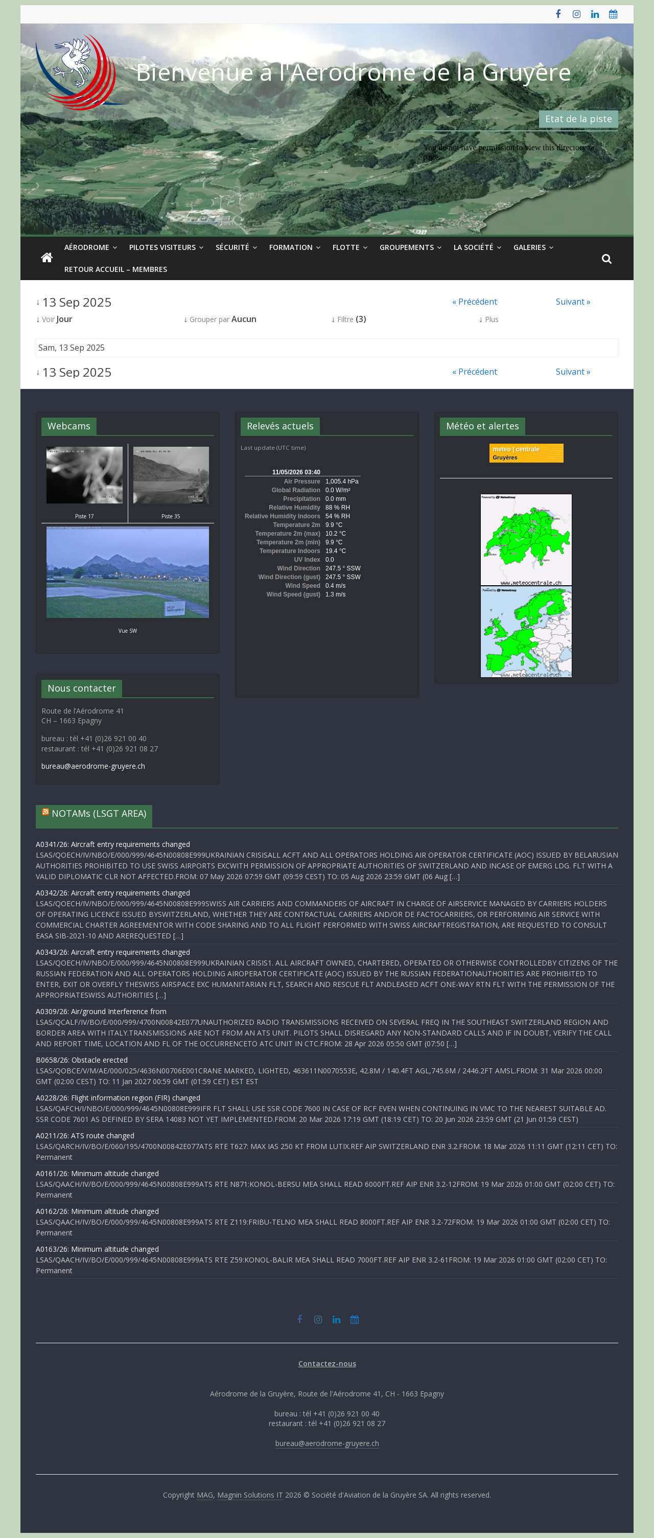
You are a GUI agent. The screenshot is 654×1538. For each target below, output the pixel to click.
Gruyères (505, 457)
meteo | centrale (516, 449)
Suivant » (573, 301)
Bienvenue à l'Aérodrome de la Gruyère (353, 71)
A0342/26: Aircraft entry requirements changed (113, 893)
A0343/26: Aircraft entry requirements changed (113, 952)
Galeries (529, 247)
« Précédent (474, 301)
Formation (291, 247)
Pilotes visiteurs (162, 247)
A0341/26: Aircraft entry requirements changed (113, 844)
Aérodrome (86, 247)
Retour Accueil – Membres (115, 269)
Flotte (346, 247)
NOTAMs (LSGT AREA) (99, 813)
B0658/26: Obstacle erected (82, 1060)
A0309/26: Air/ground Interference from (101, 1011)
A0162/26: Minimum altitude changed (97, 1211)
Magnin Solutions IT (250, 1495)
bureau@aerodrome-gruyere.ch (93, 766)
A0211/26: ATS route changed (85, 1135)
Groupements (407, 247)
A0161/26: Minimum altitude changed (97, 1173)
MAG (205, 1495)
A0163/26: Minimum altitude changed (97, 1249)
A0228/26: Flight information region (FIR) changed (118, 1098)
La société (474, 247)
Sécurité (232, 247)
